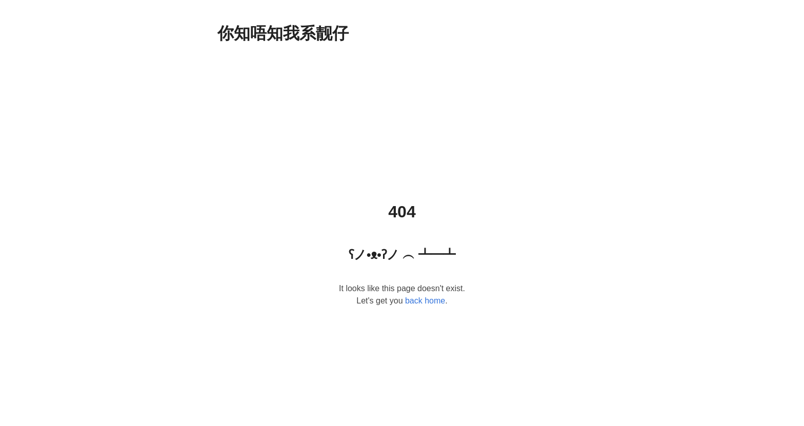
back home (425, 300)
